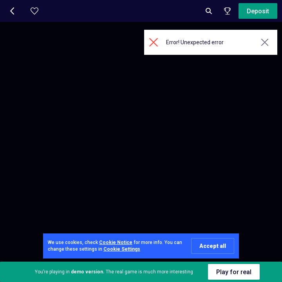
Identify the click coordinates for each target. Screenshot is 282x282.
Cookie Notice (115, 242)
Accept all (212, 246)
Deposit (258, 11)
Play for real (233, 272)
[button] (12, 11)
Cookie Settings (121, 249)
